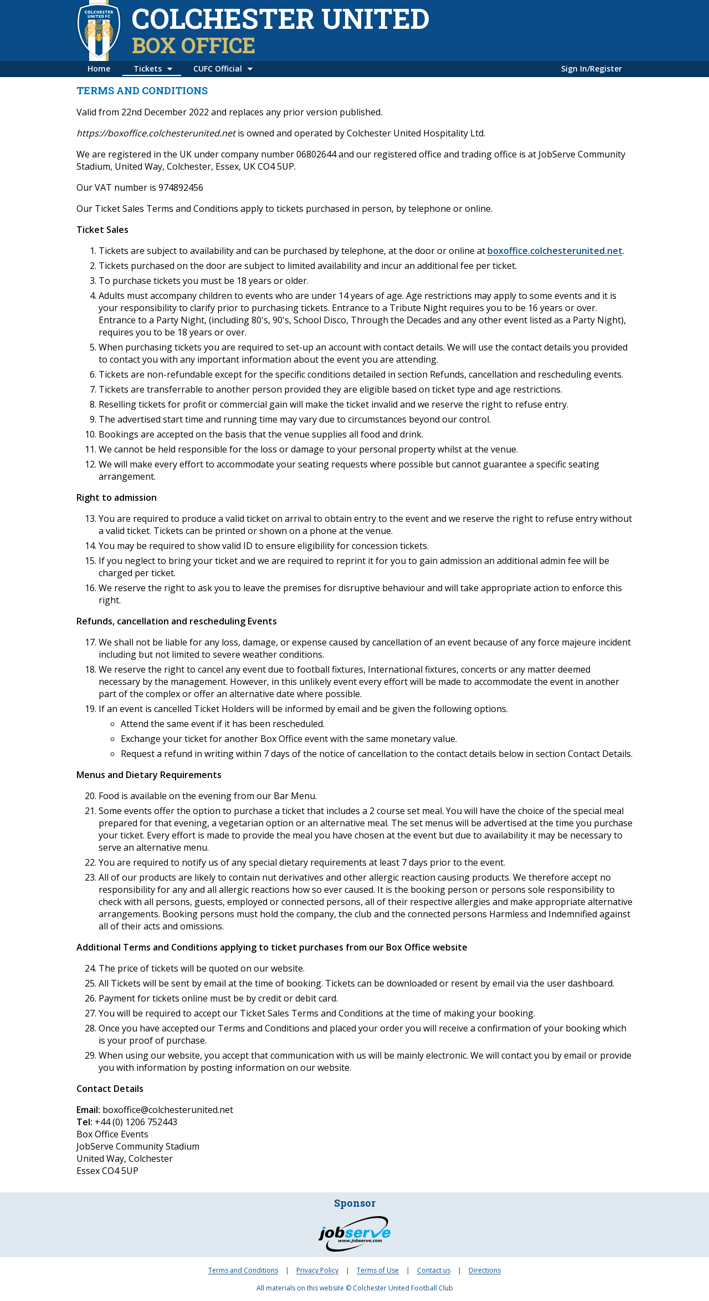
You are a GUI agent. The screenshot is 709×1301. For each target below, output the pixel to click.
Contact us (433, 1270)
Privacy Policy (317, 1270)
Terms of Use (378, 1270)
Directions (485, 1270)
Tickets (147, 68)
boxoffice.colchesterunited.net (555, 251)
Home (99, 68)
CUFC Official (217, 68)
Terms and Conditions (243, 1270)
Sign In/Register (591, 68)
